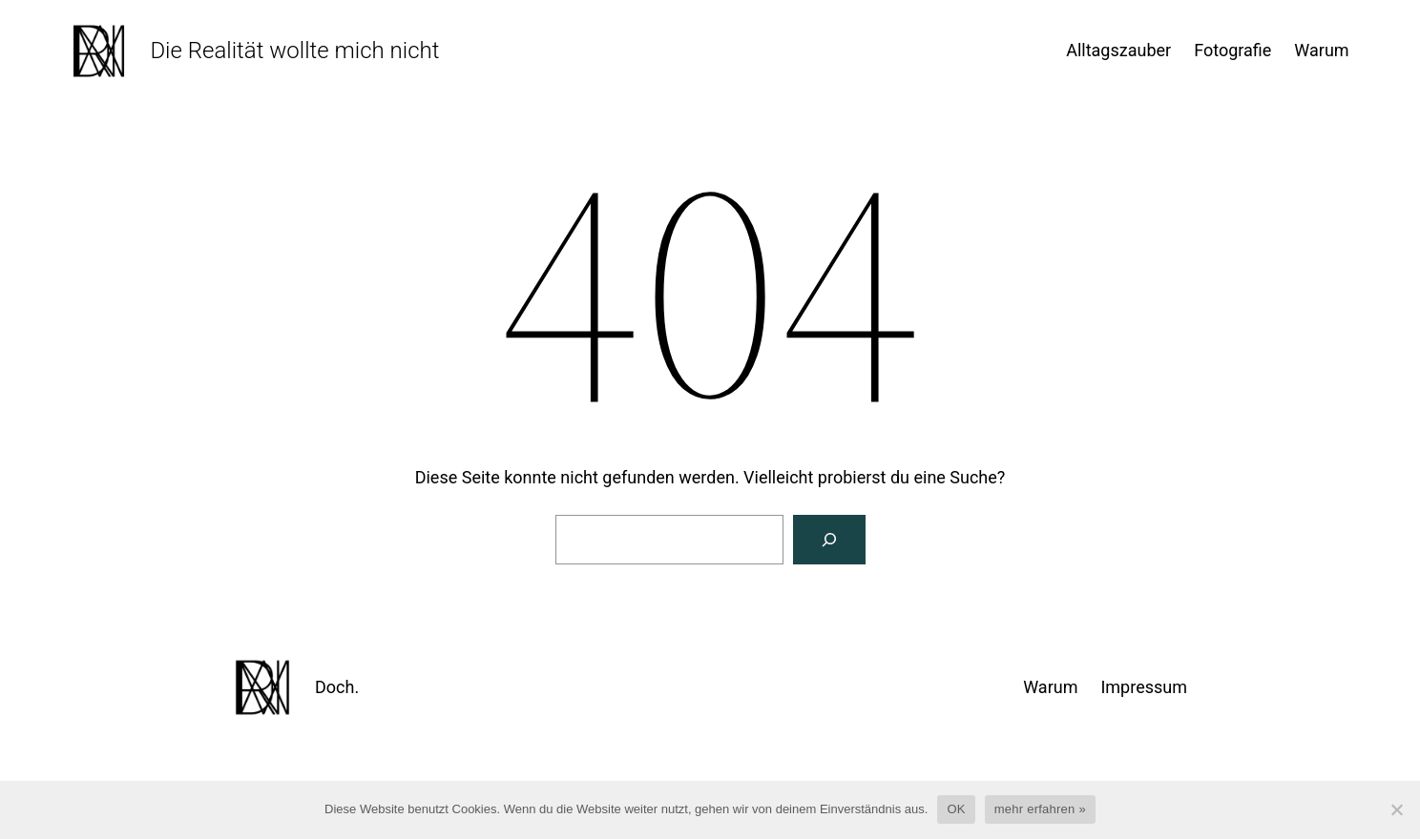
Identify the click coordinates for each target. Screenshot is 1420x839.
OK (956, 809)
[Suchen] (829, 539)
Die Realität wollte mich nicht (294, 50)
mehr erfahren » (1040, 809)
